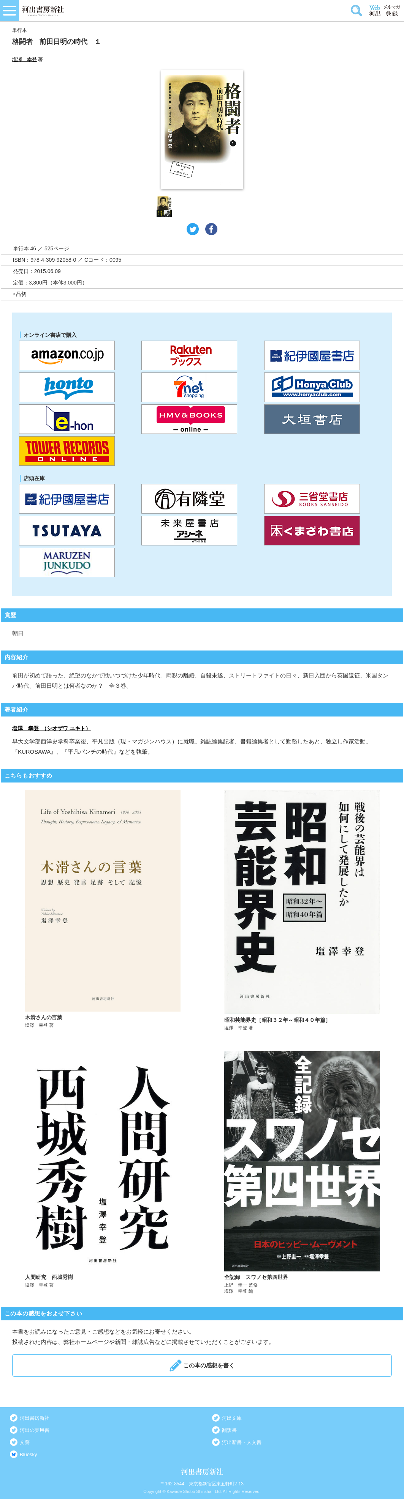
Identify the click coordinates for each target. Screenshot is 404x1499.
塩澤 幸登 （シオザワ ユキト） (51, 728)
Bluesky (28, 1454)
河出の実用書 (34, 1430)
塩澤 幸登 (24, 59)
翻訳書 (229, 1430)
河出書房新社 (34, 1418)
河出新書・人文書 (241, 1442)
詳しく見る (102, 910)
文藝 (25, 1442)
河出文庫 (232, 1418)
